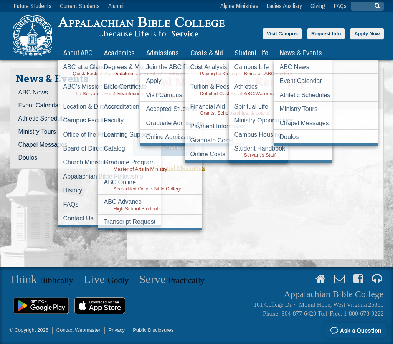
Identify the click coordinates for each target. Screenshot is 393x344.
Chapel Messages (43, 144)
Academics (119, 53)
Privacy (117, 330)
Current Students (80, 6)
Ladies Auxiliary (284, 6)
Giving (317, 6)
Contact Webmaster (78, 330)
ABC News (33, 92)
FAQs (340, 6)
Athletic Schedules (43, 118)
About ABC (77, 53)
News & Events (301, 53)
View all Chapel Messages (169, 168)
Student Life (251, 53)
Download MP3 (169, 147)
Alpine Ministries (239, 6)
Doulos (28, 157)
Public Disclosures (153, 330)
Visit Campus (282, 33)
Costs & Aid (206, 53)
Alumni (116, 6)
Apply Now (367, 33)
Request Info (326, 33)
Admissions (162, 53)
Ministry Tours (37, 131)
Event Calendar (39, 105)
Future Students (32, 6)
